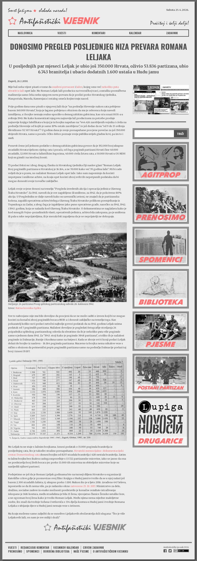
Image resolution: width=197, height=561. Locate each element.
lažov (79, 86)
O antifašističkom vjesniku (110, 551)
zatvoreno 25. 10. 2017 (82, 486)
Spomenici (32, 551)
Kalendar (135, 33)
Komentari (98, 33)
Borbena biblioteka (56, 551)
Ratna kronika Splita (28, 308)
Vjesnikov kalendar (66, 547)
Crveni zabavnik (93, 547)
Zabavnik (172, 33)
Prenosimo (15, 551)
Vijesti (62, 33)
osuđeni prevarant (63, 86)
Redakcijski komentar (35, 547)
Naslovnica (25, 33)
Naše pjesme (81, 551)
